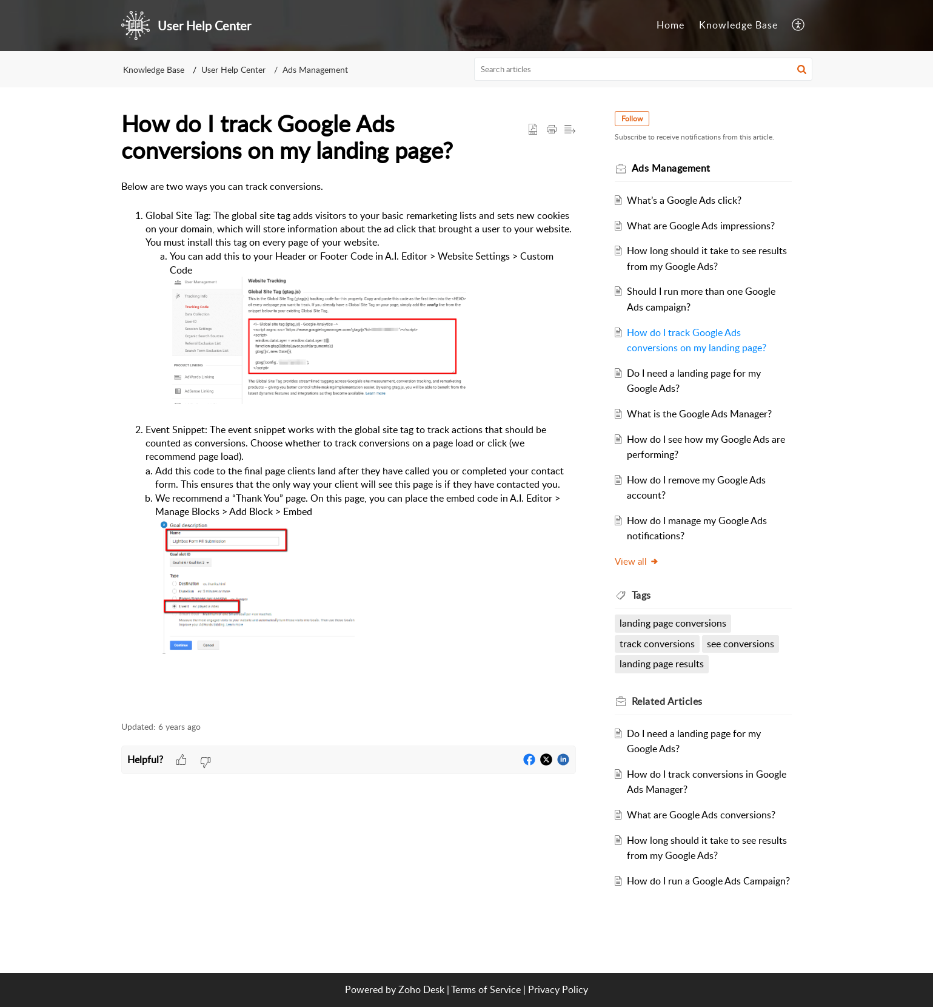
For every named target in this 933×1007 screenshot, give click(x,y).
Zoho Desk (421, 989)
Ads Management (315, 69)
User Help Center (233, 69)
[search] (643, 69)
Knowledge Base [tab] (738, 25)
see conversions (740, 643)
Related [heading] (667, 701)
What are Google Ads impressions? (701, 225)
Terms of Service (486, 989)
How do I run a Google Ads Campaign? (708, 880)
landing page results (662, 663)
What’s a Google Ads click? (684, 200)
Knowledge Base (153, 69)
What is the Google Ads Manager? (699, 413)
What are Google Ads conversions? (701, 814)
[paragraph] (348, 444)
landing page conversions (673, 623)
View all (637, 561)
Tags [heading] (641, 595)
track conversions (657, 643)
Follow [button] (632, 118)
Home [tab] (670, 25)
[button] (798, 25)
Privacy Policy (558, 989)
